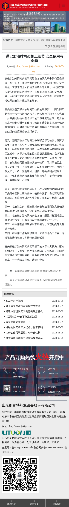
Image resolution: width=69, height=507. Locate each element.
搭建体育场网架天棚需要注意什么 (24, 311)
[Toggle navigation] (63, 5)
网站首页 (20, 40)
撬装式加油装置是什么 (18, 322)
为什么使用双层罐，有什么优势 (23, 332)
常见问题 (33, 40)
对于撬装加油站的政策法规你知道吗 (25, 338)
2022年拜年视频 (14, 301)
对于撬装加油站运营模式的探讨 (23, 306)
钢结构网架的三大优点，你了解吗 (24, 327)
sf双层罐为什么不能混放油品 (21, 316)
